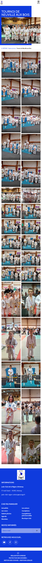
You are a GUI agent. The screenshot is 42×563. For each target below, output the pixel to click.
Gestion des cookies (11, 560)
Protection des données (18, 558)
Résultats (4, 519)
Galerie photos (6, 513)
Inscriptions (26, 511)
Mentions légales (26, 560)
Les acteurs (25, 508)
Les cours (4, 511)
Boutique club (26, 518)
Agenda (4, 516)
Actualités (4, 508)
